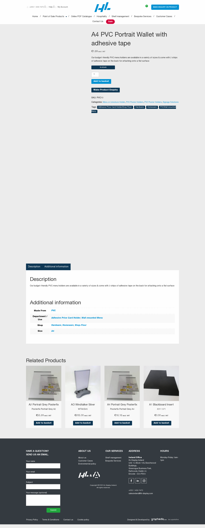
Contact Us (97, 22)
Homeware (152, 108)
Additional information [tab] (57, 268)
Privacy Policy (32, 523)
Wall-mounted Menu (92, 319)
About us (82, 461)
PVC (53, 312)
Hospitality (102, 17)
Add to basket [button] (44, 427)
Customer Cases (164, 17)
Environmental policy (87, 468)
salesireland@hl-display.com (141, 497)
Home (35, 17)
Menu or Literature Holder (114, 103)
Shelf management (120, 17)
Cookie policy (83, 523)
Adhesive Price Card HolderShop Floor (115, 108)
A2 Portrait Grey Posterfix (43, 407)
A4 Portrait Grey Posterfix (122, 407)
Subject (43, 489)
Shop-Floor (81, 327)
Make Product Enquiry (105, 91)
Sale (110, 22)
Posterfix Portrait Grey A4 (122, 413)
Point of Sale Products (53, 17)
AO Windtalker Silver (83, 406)
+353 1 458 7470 (136, 494)
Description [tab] (34, 268)
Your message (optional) (43, 502)
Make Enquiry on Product (165, 7)
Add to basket (101, 83)
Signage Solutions (171, 103)
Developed (142, 523)
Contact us (68, 523)
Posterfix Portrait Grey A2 (44, 413)
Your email (43, 478)
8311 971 (161, 410)
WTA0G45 (83, 410)
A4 (52, 332)
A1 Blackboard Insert (161, 406)
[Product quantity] (95, 75)
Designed (131, 523)
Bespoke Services (142, 17)
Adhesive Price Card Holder (66, 319)
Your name (43, 468)
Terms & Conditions (50, 523)
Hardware (139, 108)
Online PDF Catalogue (81, 17)
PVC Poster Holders (134, 103)
